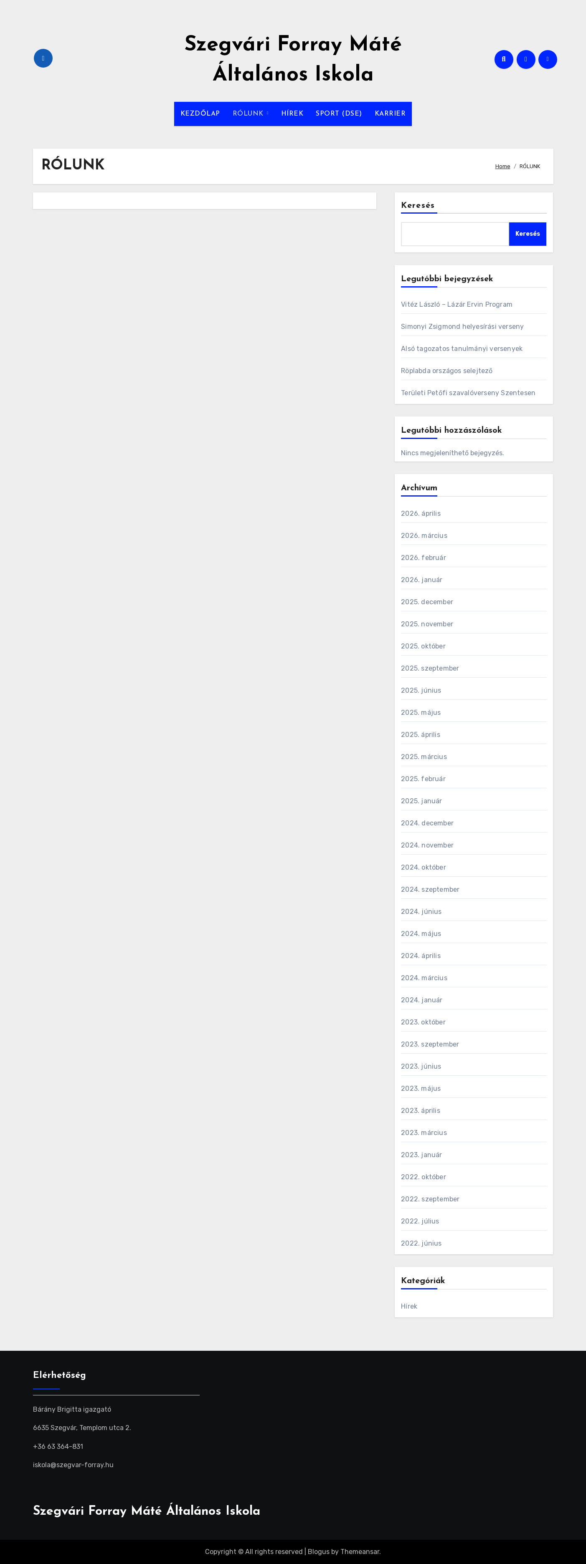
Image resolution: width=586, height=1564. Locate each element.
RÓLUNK (249, 114)
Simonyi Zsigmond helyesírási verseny (462, 326)
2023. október (423, 1022)
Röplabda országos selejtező (446, 371)
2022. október (423, 1177)
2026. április (421, 513)
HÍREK (292, 114)
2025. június (421, 690)
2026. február (423, 558)
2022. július (420, 1221)
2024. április (421, 956)
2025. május (421, 712)
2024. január (421, 1000)
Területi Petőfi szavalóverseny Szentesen (468, 393)
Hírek (409, 1306)
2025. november (427, 624)
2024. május (421, 934)
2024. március (424, 978)
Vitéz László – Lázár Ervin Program (456, 304)
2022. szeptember (430, 1199)
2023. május (421, 1088)
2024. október (423, 867)
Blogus (319, 1552)
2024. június (421, 912)
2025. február (423, 779)
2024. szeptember (430, 889)
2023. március (424, 1133)
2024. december (427, 823)
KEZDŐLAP (200, 114)
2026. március (424, 536)
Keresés (418, 206)
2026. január (421, 580)
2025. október (423, 646)
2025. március (424, 757)
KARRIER (390, 114)
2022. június (421, 1243)
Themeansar (359, 1552)
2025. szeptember (430, 668)
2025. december (427, 602)
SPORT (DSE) (339, 114)
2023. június (421, 1066)
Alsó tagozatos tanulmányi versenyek (462, 349)
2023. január (421, 1155)
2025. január (421, 801)
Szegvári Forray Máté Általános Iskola (146, 1511)
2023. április (420, 1111)
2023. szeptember (430, 1044)
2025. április (420, 735)
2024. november (427, 845)
